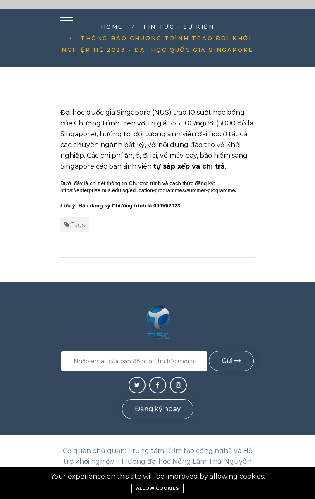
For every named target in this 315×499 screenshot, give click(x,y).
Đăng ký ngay (158, 409)
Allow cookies (157, 488)
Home (112, 26)
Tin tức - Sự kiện (178, 26)
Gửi (231, 361)
